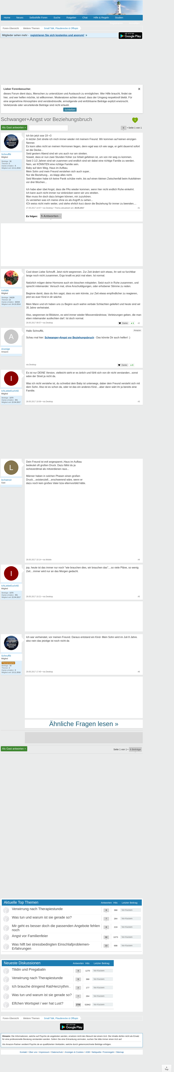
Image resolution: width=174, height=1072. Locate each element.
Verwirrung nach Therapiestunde (37, 909)
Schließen (70, 109)
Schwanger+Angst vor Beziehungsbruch (46, 119)
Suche (57, 17)
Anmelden (134, 23)
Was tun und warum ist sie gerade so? (42, 917)
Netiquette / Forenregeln (103, 1052)
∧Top (166, 1068)
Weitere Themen (31, 1018)
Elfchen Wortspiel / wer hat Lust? (37, 1003)
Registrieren (116, 23)
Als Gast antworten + (14, 127)
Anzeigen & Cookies (74, 1052)
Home (7, 17)
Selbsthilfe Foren (38, 17)
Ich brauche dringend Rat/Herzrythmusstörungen (50, 986)
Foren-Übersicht (11, 1018)
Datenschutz (57, 1052)
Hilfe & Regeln (101, 17)
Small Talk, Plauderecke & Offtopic (61, 1018)
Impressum (44, 1052)
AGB (87, 1052)
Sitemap (120, 1052)
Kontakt (23, 1052)
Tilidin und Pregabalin (29, 969)
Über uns (33, 1052)
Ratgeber (71, 17)
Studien (119, 17)
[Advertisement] (84, 697)
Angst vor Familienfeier (30, 936)
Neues (19, 17)
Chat (84, 17)
